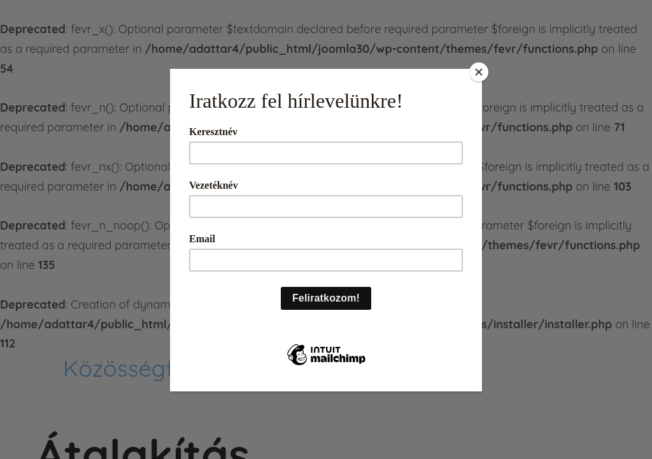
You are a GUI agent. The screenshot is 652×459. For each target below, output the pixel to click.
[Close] (478, 72)
